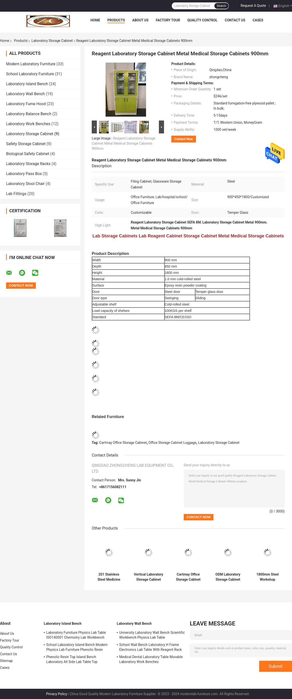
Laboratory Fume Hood (26, 104)
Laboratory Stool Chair (25, 183)
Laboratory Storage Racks (28, 163)
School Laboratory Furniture (30, 74)
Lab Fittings (16, 193)
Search (221, 6)
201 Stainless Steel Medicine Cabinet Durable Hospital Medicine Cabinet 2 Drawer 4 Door (108, 577)
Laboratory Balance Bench (28, 114)
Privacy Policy (56, 694)
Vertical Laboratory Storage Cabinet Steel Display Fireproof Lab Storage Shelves (148, 577)
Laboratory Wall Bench (25, 94)
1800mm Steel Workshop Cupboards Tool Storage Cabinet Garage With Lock (267, 577)
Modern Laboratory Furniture (30, 64)
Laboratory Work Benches (28, 123)
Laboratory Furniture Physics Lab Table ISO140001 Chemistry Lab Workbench (76, 635)
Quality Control (202, 20)
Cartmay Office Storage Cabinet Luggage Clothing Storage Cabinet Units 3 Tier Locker (188, 577)
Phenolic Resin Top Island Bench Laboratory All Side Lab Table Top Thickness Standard (72, 660)
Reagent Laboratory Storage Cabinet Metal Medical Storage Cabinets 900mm (123, 143)
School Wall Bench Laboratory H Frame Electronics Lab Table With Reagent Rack (150, 647)
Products (116, 20)
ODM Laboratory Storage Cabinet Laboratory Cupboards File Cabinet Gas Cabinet (227, 577)
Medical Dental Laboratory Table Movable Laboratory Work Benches (151, 659)
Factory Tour (168, 20)
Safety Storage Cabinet (26, 143)
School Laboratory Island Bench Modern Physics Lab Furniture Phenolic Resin (77, 647)
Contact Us (235, 20)
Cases (258, 20)
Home (95, 20)
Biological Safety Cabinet (27, 153)
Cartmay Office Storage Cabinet (123, 443)
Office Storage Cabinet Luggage (172, 443)
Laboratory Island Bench (27, 84)
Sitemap (6, 661)
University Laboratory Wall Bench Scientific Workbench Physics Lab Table (152, 635)
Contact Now (183, 139)
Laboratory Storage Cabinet (52, 41)
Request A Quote (253, 6)
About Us (140, 20)
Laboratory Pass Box (24, 173)
